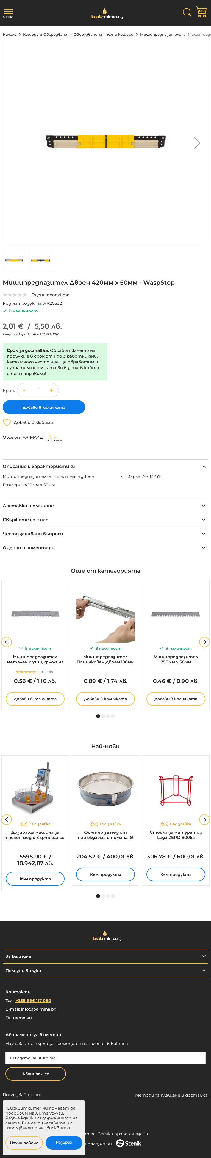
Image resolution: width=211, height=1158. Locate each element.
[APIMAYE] (54, 437)
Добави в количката (35, 698)
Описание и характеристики (39, 466)
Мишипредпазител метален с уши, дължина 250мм (35, 659)
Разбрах (64, 1142)
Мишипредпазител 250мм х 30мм (176, 659)
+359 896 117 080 (33, 1000)
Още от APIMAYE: (23, 437)
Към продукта (35, 878)
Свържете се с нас (25, 519)
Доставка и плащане (28, 505)
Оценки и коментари (29, 547)
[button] (197, 143)
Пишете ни (18, 1017)
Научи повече (24, 1142)
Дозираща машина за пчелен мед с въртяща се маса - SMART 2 (35, 835)
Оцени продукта (50, 294)
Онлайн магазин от (105, 1143)
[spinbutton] (38, 390)
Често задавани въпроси (33, 533)
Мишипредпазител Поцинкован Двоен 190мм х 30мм (105, 659)
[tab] (105, 466)
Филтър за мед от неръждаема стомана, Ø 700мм (105, 835)
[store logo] (105, 13)
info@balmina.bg (39, 1009)
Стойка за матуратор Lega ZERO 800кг (176, 835)
